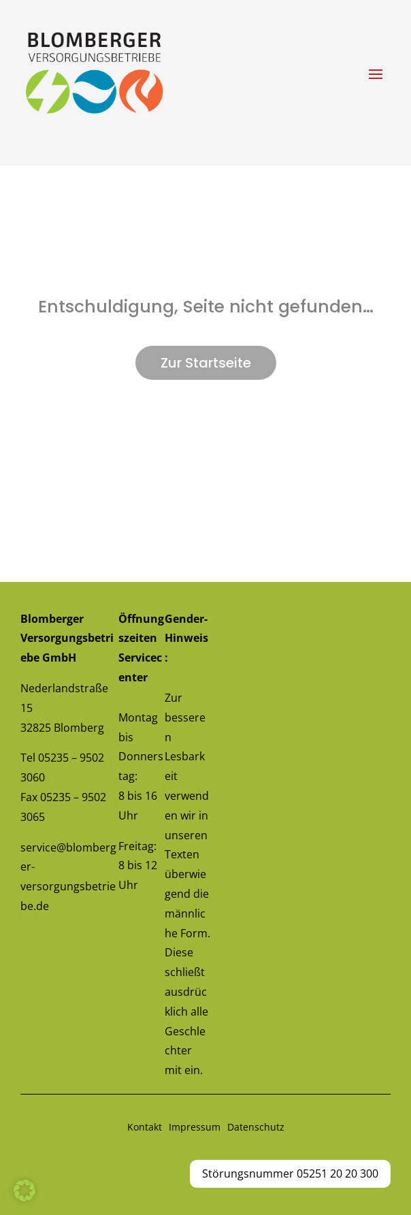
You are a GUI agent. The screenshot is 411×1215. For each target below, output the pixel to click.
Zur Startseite (206, 362)
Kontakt (144, 1126)
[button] (24, 1190)
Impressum (194, 1126)
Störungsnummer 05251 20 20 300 (290, 1173)
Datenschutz (255, 1126)
